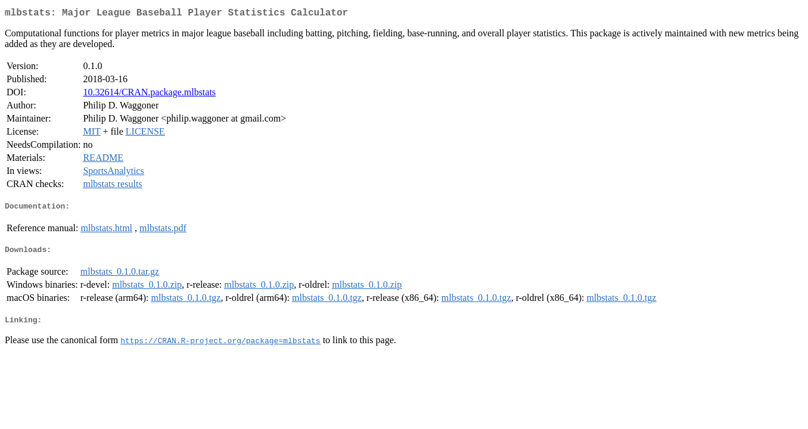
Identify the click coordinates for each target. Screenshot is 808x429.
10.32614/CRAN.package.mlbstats (149, 94)
